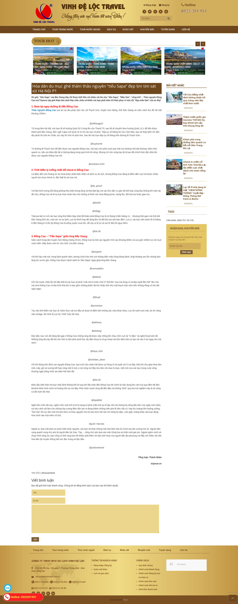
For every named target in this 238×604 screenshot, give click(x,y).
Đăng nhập (151, 5)
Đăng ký (165, 5)
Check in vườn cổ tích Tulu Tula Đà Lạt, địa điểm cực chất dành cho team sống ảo (194, 168)
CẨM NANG (171, 220)
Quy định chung (146, 565)
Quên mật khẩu (100, 569)
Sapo (125, 599)
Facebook (181, 564)
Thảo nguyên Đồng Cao (43, 110)
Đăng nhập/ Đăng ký (103, 565)
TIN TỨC (35, 473)
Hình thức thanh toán (148, 589)
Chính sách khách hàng (149, 569)
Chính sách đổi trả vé (148, 585)
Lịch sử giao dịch (101, 573)
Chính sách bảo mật (147, 581)
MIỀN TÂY (181, 220)
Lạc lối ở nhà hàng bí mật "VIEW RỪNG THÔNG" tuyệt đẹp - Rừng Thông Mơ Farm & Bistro (194, 193)
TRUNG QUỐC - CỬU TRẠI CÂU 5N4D (140, 67)
